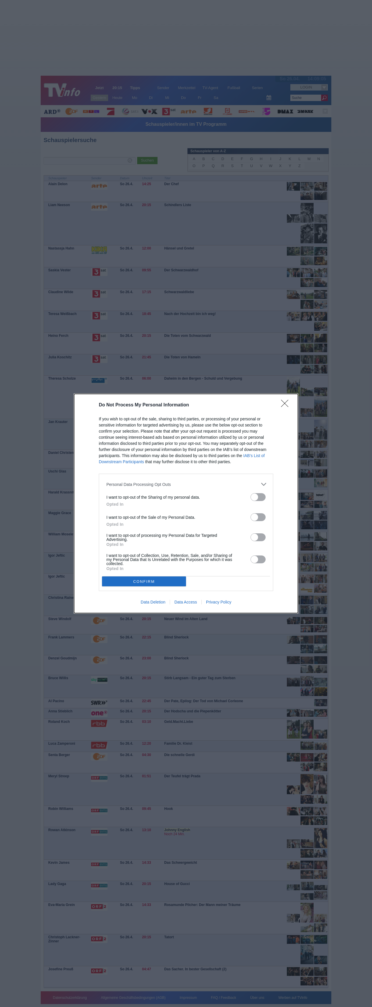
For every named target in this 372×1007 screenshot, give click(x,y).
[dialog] (186, 503)
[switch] (258, 497)
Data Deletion (153, 602)
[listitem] (186, 484)
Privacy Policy (218, 602)
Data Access (185, 602)
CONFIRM (144, 581)
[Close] (286, 405)
